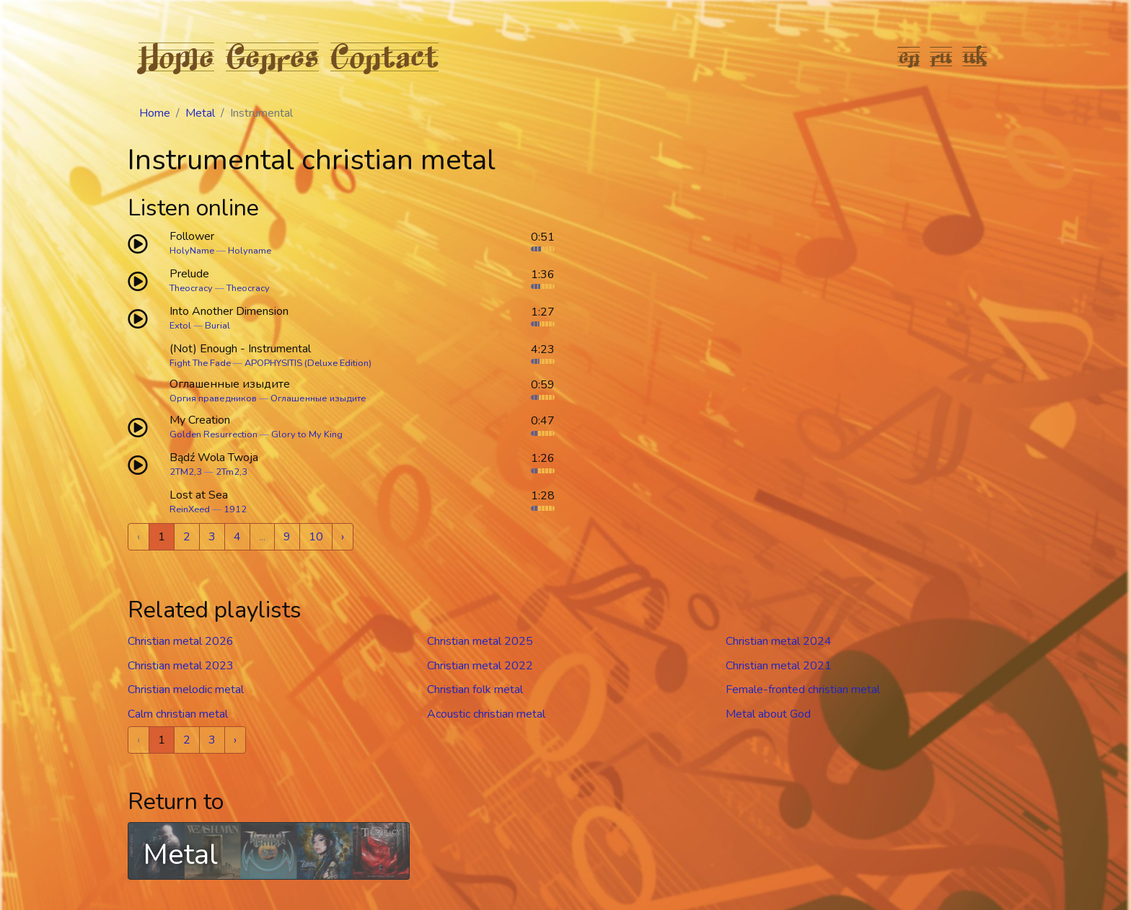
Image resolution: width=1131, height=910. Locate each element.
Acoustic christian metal (486, 714)
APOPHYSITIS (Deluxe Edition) (308, 363)
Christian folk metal (475, 689)
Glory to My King (307, 434)
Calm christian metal (178, 714)
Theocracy (191, 288)
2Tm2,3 (231, 471)
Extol (180, 325)
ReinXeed (190, 509)
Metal (200, 113)
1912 (235, 509)
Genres (272, 56)
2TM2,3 (186, 471)
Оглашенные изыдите (318, 398)
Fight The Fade (200, 363)
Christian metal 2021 (779, 666)
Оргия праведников (213, 398)
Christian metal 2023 (181, 666)
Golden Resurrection (214, 434)
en (909, 56)
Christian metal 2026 (181, 641)
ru (941, 56)
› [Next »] (342, 537)
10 (316, 537)
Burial (217, 325)
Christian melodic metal (186, 689)
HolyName (192, 250)
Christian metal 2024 (779, 641)
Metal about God (768, 714)
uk (975, 56)
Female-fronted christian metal (803, 689)
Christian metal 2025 (480, 641)
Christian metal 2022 (480, 666)
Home (176, 56)
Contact (384, 56)
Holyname (249, 250)
